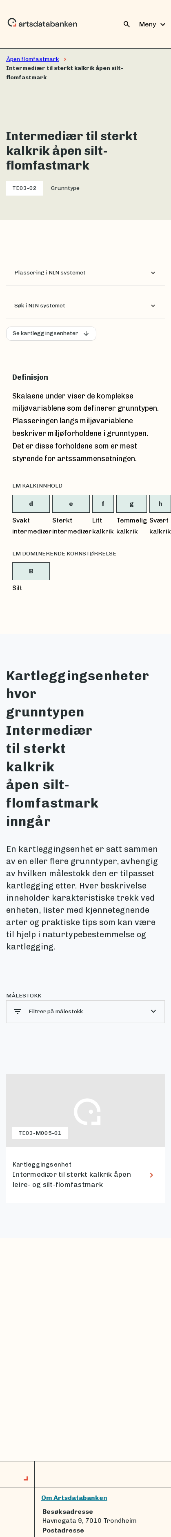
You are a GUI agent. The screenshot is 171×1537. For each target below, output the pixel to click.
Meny (153, 24)
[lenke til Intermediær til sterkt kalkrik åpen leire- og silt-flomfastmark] (85, 1138)
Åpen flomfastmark (32, 59)
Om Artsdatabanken (74, 1498)
